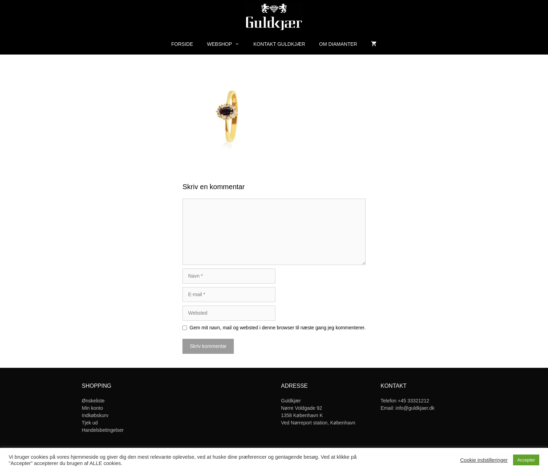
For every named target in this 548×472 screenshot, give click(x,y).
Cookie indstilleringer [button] (484, 460)
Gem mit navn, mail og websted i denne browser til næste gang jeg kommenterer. (277, 327)
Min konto (92, 408)
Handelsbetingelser (103, 430)
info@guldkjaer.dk (415, 408)
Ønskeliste (93, 400)
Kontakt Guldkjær (279, 44)
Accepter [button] (526, 460)
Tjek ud (90, 422)
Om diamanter (338, 44)
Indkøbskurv (95, 415)
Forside (182, 44)
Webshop (226, 44)
